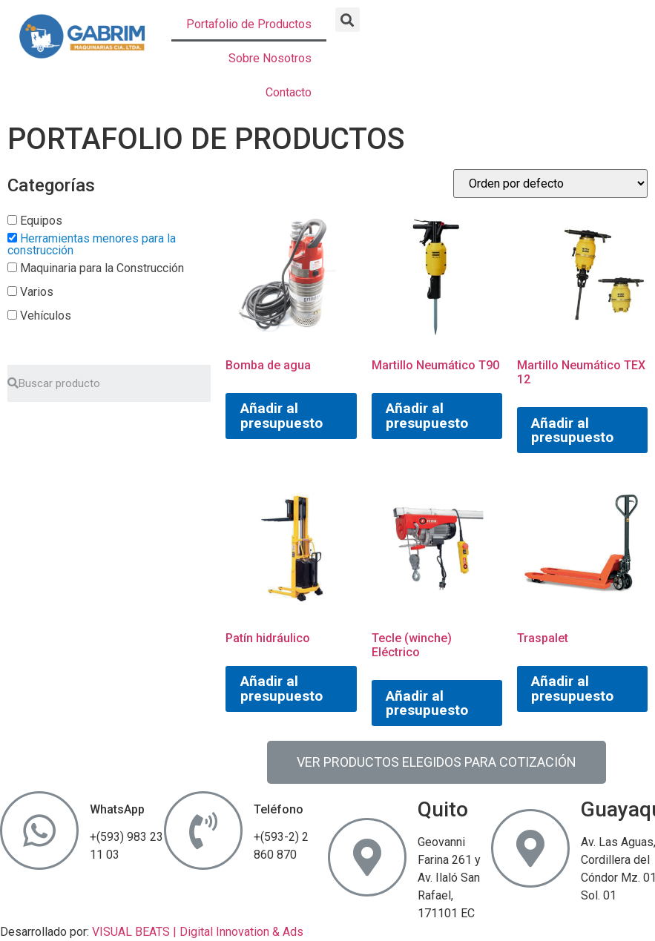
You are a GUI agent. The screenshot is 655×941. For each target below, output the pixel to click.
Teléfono (278, 809)
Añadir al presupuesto (281, 415)
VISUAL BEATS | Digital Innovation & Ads (197, 932)
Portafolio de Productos (249, 24)
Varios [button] (36, 292)
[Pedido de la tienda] (550, 183)
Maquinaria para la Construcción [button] (102, 268)
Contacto (289, 92)
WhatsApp (117, 809)
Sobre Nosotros (270, 58)
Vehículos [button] (45, 315)
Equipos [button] (41, 221)
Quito (443, 809)
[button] (347, 19)
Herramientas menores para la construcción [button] (91, 244)
